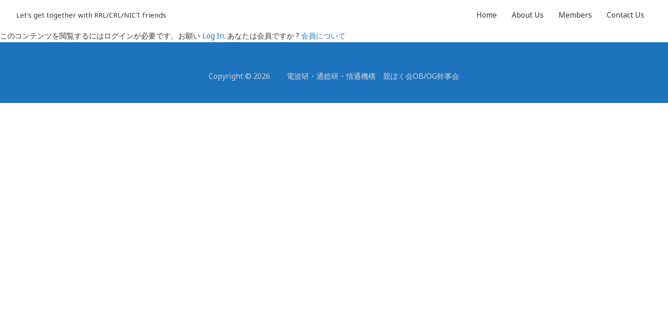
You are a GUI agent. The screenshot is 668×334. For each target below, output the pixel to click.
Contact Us (625, 15)
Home (486, 15)
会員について (323, 36)
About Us (528, 15)
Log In (213, 36)
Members (575, 15)
